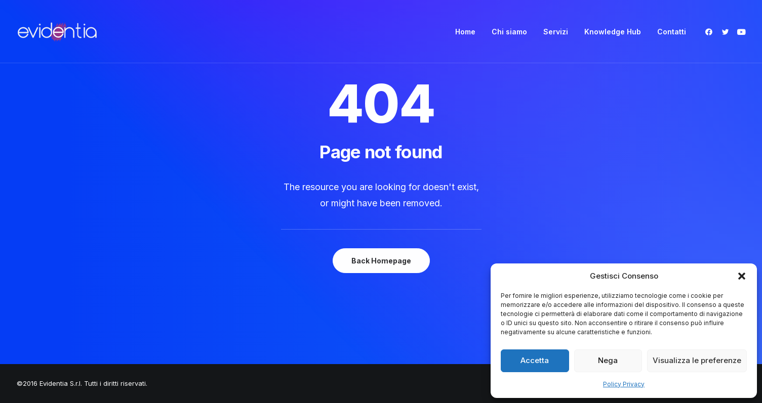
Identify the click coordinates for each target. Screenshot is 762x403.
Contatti (671, 31)
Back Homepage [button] (381, 260)
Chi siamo (509, 31)
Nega (608, 360)
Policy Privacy (624, 384)
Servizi (555, 31)
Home (465, 31)
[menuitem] (465, 31)
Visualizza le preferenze (697, 360)
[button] (742, 276)
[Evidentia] (57, 31)
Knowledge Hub (612, 31)
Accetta (534, 360)
